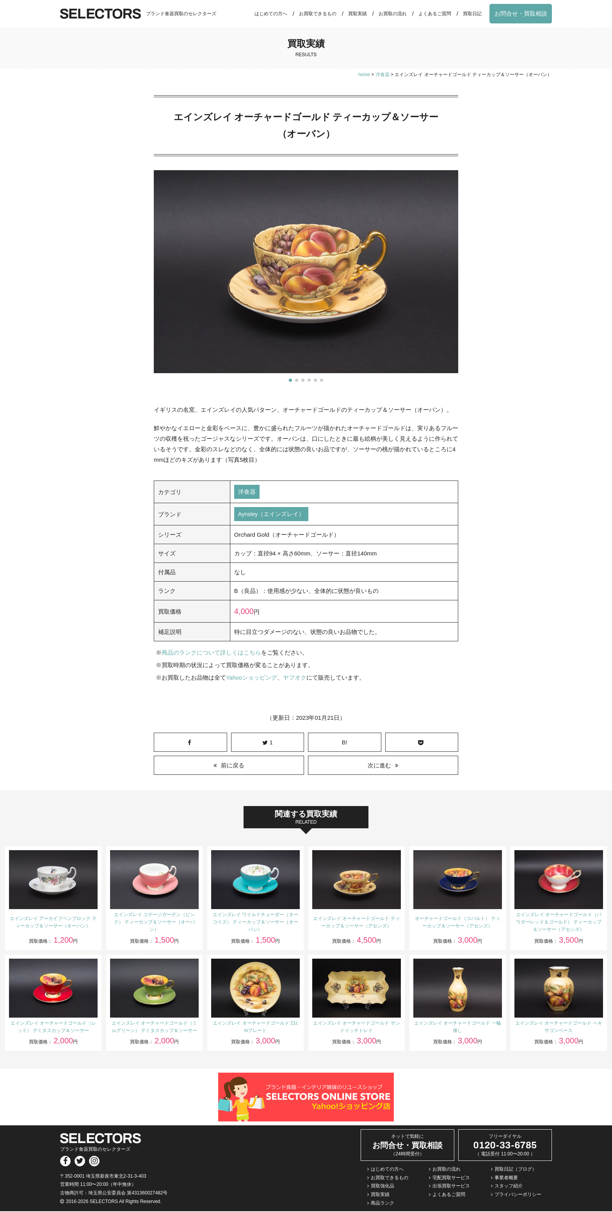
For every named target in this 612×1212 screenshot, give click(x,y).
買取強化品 (382, 1186)
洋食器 (247, 492)
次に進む (379, 765)
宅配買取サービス (451, 1178)
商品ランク (382, 1203)
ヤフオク (295, 678)
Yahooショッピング (252, 678)
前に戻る (232, 765)
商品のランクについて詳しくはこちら (211, 653)
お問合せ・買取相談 (521, 13)
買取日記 (472, 13)
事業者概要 (506, 1178)
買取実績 (357, 13)
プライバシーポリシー (518, 1195)
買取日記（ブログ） (516, 1170)
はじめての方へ (270, 13)
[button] (290, 380)
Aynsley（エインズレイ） (271, 514)
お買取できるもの (317, 13)
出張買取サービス (451, 1186)
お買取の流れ (393, 13)
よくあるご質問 (434, 13)
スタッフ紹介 (509, 1186)
